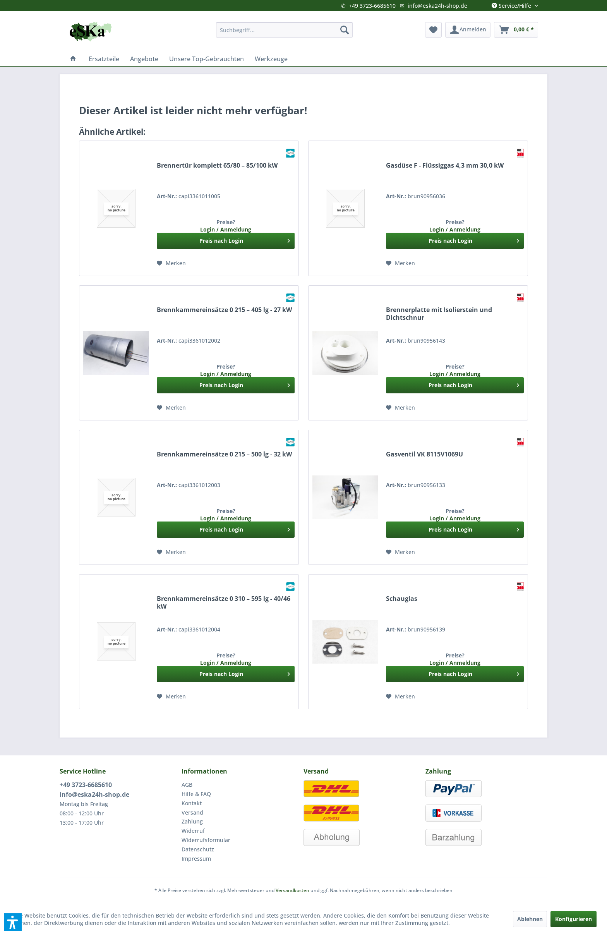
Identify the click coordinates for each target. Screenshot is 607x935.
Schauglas (401, 599)
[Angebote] (144, 58)
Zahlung (192, 821)
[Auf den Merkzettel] (171, 261)
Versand (192, 812)
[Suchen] (344, 30)
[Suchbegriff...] (284, 30)
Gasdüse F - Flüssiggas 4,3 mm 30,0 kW (445, 165)
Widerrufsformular (206, 840)
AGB (187, 784)
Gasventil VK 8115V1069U (424, 454)
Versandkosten (292, 890)
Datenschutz (198, 849)
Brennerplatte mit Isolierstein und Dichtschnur (439, 314)
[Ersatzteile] (104, 58)
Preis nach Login (244, 239)
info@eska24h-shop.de (437, 5)
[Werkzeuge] (271, 58)
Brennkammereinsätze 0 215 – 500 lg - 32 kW (224, 454)
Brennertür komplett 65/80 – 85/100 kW (217, 165)
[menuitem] (284, 30)
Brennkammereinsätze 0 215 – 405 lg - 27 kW (224, 310)
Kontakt (192, 803)
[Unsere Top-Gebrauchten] (206, 58)
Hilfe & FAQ (196, 794)
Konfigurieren (573, 919)
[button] (13, 922)
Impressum (196, 858)
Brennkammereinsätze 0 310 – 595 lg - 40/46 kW (223, 603)
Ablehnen (530, 919)
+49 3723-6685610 (372, 5)
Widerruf (193, 830)
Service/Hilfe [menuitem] (512, 4)
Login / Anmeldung (225, 229)
